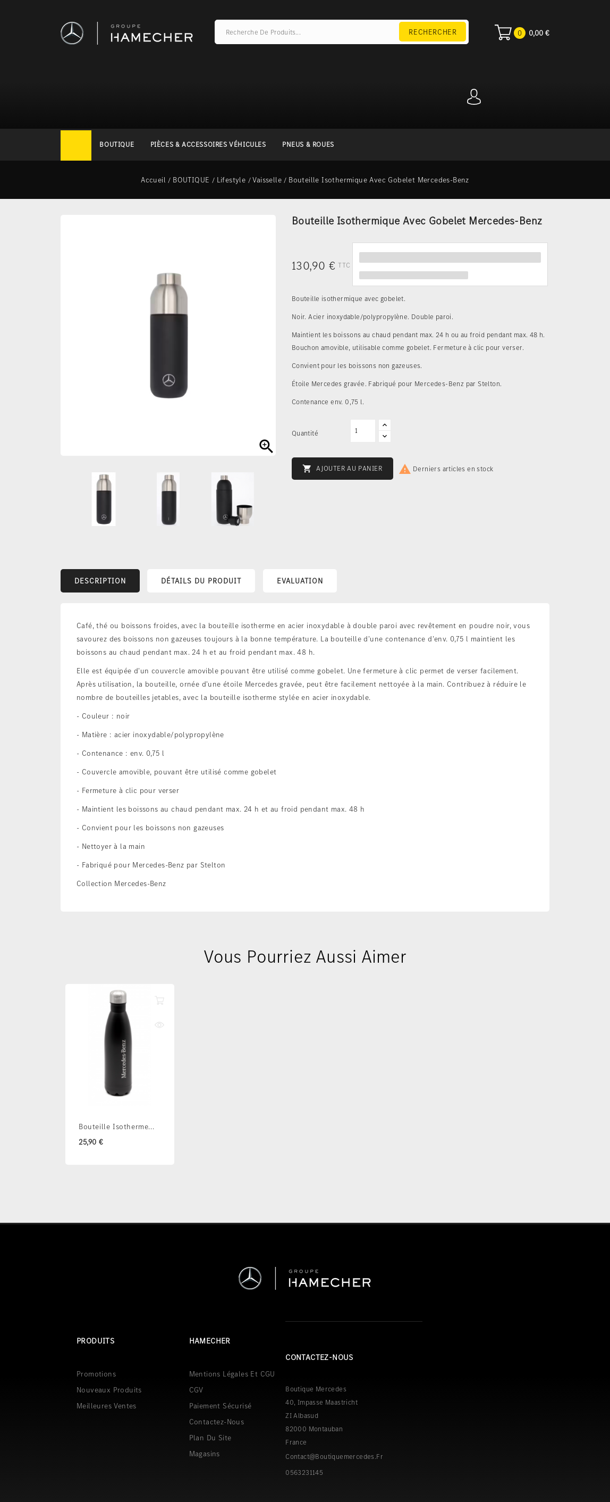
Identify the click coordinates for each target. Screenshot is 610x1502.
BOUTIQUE (116, 144)
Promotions (96, 1373)
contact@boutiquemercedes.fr (334, 1456)
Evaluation (300, 581)
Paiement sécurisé (220, 1405)
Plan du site (210, 1437)
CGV (196, 1389)
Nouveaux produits (109, 1389)
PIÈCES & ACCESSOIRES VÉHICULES (208, 144)
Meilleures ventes (107, 1405)
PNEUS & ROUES (308, 144)
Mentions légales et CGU (232, 1373)
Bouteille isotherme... (116, 1126)
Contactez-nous (216, 1421)
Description (100, 581)
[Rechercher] (342, 32)
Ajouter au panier (342, 469)
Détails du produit (201, 581)
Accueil (76, 145)
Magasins (204, 1453)
